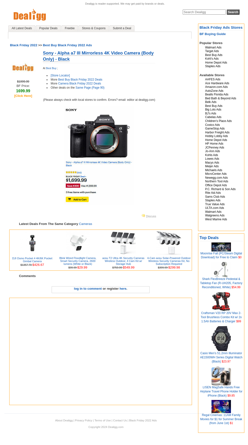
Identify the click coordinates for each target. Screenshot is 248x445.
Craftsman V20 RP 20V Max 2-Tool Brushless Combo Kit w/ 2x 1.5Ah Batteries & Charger (221, 317)
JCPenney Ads (214, 147)
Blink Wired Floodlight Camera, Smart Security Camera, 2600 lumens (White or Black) (77, 261)
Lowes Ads (212, 158)
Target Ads (212, 51)
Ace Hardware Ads (217, 83)
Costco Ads (212, 125)
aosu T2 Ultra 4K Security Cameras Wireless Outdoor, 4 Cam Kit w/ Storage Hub (123, 261)
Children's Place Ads (218, 121)
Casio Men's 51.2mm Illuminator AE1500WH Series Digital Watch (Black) (221, 357)
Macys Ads (212, 162)
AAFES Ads (212, 79)
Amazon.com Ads (216, 87)
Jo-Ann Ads (212, 151)
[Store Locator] (60, 75)
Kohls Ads (211, 155)
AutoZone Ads (214, 91)
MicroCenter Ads (216, 174)
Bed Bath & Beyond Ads (220, 98)
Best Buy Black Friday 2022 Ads (67, 45)
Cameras (85, 224)
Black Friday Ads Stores (221, 27)
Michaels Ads (213, 170)
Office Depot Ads (216, 185)
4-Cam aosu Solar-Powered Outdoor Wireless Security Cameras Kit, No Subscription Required (169, 261)
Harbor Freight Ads (217, 132)
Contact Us (120, 420)
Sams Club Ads (215, 196)
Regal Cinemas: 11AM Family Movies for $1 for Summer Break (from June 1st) (221, 419)
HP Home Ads (214, 143)
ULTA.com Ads (214, 208)
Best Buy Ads (213, 55)
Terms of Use (103, 420)
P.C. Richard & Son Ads (220, 189)
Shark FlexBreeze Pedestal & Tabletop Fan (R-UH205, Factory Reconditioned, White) (221, 283)
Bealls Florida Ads (217, 94)
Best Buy (51, 68)
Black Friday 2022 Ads (143, 420)
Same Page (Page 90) (90, 87)
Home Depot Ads (216, 62)
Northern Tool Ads (216, 181)
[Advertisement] (53, 351)
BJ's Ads (210, 113)
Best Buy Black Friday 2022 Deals (80, 79)
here (123, 288)
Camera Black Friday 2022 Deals (79, 83)
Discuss (149, 216)
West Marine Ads (216, 219)
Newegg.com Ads (216, 177)
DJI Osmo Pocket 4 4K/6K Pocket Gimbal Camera (32, 260)
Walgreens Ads (215, 215)
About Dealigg (64, 420)
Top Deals (209, 237)
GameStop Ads (215, 128)
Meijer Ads (212, 166)
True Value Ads (215, 204)
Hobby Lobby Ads (216, 136)
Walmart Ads (213, 47)
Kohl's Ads (212, 58)
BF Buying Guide (213, 34)
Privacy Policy (83, 420)
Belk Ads (210, 102)
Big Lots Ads (213, 109)
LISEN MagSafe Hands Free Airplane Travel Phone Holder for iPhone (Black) (221, 391)
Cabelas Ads (213, 117)
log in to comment (88, 288)
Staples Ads (212, 66)
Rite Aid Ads (213, 193)
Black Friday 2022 (23, 45)
